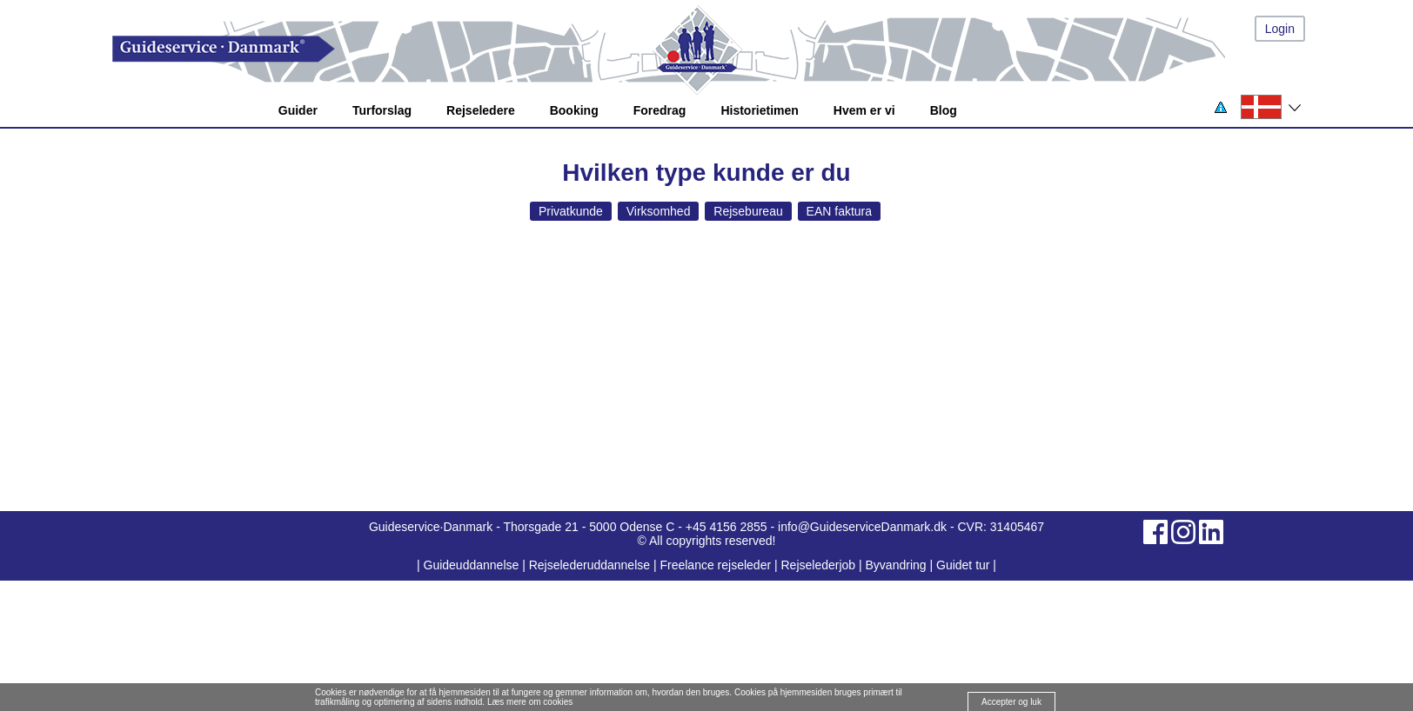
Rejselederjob (818, 565)
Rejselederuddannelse (591, 565)
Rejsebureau (747, 211)
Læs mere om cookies (530, 702)
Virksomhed (658, 211)
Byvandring (896, 565)
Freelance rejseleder (715, 565)
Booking (574, 110)
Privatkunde (571, 211)
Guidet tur (962, 565)
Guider (298, 110)
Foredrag (659, 110)
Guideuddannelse (473, 565)
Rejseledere (480, 110)
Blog (943, 110)
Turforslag (382, 110)
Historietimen (759, 110)
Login (1280, 29)
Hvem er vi (864, 110)
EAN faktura (839, 211)
